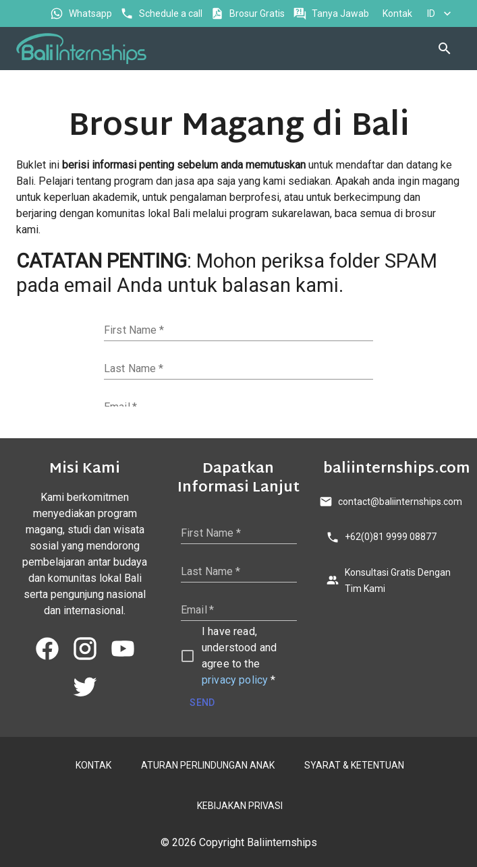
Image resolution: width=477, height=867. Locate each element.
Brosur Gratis (249, 13)
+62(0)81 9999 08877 (382, 537)
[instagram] (85, 648)
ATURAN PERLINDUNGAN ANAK (206, 765)
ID (439, 13)
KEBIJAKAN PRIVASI (238, 806)
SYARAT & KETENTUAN (353, 765)
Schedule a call (162, 13)
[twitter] (85, 686)
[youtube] (123, 648)
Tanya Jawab (332, 13)
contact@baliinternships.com (392, 501)
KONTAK (92, 765)
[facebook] (47, 648)
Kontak (396, 13)
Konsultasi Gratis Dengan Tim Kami (392, 580)
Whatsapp (82, 13)
